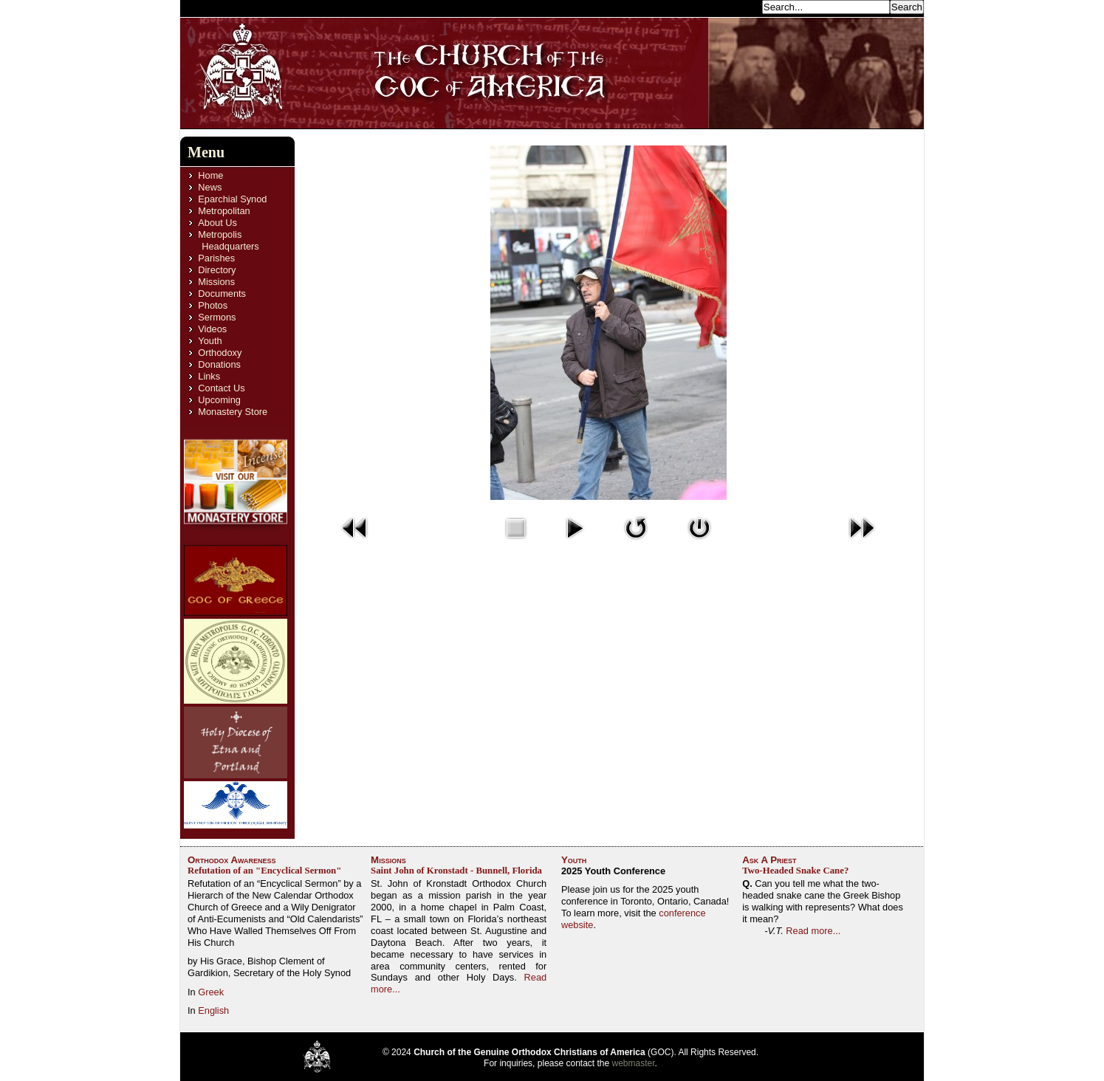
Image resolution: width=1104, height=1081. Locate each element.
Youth (210, 340)
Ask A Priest (769, 859)
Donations (219, 364)
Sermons (217, 317)
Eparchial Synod (232, 199)
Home (210, 175)
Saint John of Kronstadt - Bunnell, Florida (456, 870)
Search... (738, 6)
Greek (211, 992)
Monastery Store (232, 411)
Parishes (216, 258)
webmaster (633, 1063)
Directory (217, 269)
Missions (216, 281)
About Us (217, 222)
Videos (212, 328)
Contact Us (221, 388)
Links (209, 376)
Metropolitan (224, 210)
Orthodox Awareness (232, 859)
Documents (222, 293)
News (210, 187)
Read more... (813, 930)
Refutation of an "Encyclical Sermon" (264, 870)
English (213, 1010)
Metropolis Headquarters (228, 240)
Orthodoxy (219, 352)
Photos (212, 305)
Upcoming (219, 399)
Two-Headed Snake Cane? (795, 870)
